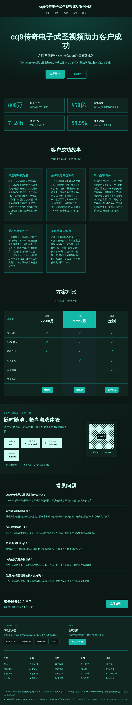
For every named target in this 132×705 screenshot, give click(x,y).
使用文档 (34, 664)
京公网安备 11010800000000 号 (89, 692)
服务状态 (59, 678)
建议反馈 (59, 673)
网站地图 (110, 678)
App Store (10, 641)
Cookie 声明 (111, 673)
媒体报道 (85, 673)
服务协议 (110, 664)
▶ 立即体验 (77, 641)
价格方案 (8, 673)
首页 (48, 13)
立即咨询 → (117, 603)
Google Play (26, 641)
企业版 (7, 678)
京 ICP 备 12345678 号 (64, 692)
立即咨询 (55, 73)
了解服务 (77, 74)
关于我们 (85, 664)
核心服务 (8, 669)
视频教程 (34, 673)
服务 (57, 13)
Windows (41, 641)
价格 (66, 13)
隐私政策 (110, 669)
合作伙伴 (85, 678)
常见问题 (59, 664)
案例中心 (34, 678)
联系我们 (112, 389)
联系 (84, 13)
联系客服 (59, 669)
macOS (54, 641)
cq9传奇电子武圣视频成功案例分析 (66, 7)
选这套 (47, 389)
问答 (75, 13)
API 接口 (34, 669)
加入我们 (85, 669)
